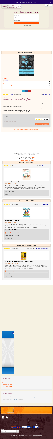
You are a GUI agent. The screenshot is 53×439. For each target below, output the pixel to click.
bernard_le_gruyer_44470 (13, 233)
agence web (21, 435)
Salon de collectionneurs (42, 248)
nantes (11, 399)
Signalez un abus (18, 94)
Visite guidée (5, 382)
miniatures (6, 399)
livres (48, 397)
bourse (12, 397)
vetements (20, 399)
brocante (22, 160)
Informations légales (34, 424)
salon (15, 399)
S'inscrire (25, 424)
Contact (3, 424)
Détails (12, 94)
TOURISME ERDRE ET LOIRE (15, 230)
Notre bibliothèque (7, 386)
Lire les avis (5, 83)
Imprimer (5, 88)
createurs (26, 397)
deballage (33, 397)
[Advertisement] (26, 41)
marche (32, 160)
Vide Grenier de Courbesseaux (14, 182)
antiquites (5, 397)
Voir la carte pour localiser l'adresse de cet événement (26, 129)
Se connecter (19, 424)
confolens (27, 160)
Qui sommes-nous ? (7, 381)
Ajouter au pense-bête (8, 86)
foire (39, 397)
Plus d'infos (33, 2)
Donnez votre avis (7, 81)
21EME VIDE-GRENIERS (12, 220)
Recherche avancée (26, 25)
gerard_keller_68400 (11, 271)
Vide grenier (45, 165)
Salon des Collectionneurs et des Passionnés (19, 261)
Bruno (6, 116)
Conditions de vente (45, 424)
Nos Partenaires (10, 424)
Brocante (47, 94)
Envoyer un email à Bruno (42, 124)
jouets (43, 397)
